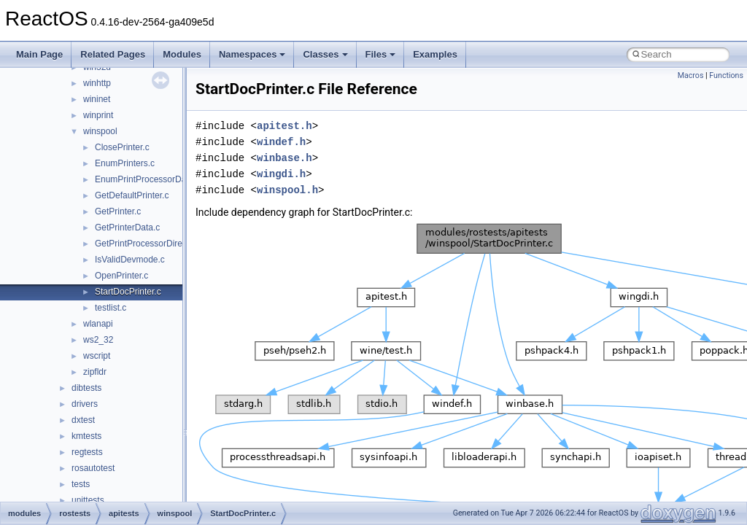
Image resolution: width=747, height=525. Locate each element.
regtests (87, 452)
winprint (98, 115)
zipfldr (95, 372)
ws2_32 (98, 340)
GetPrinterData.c (127, 227)
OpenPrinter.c (121, 276)
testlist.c (110, 308)
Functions (726, 75)
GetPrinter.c (118, 211)
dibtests (86, 388)
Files (380, 54)
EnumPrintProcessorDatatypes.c (158, 179)
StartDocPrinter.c (128, 292)
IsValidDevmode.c (130, 259)
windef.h (281, 142)
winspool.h (287, 190)
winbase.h (284, 158)
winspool (100, 131)
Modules (182, 54)
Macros (691, 75)
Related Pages (112, 54)
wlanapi (98, 324)
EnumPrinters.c (125, 163)
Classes (325, 54)
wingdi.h (281, 174)
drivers (84, 404)
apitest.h (284, 126)
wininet (96, 99)
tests (80, 484)
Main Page (39, 54)
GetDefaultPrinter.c (132, 195)
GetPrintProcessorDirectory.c (151, 243)
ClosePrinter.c (122, 147)
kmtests (86, 436)
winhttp (97, 83)
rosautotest (93, 468)
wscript (96, 356)
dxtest (83, 420)
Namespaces (252, 54)
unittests (87, 500)
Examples (435, 54)
